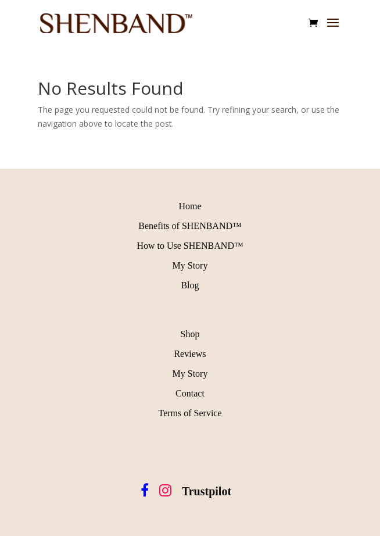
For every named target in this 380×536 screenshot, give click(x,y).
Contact (190, 393)
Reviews (190, 354)
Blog (190, 285)
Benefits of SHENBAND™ (189, 226)
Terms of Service (189, 413)
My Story (190, 265)
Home (189, 206)
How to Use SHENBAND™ (190, 246)
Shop (190, 334)
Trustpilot (206, 491)
